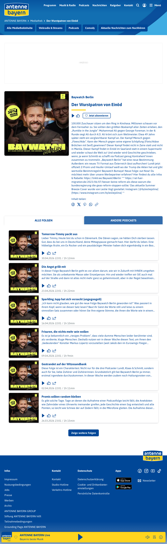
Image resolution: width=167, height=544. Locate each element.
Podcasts (84, 5)
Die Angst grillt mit (54, 266)
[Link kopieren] (96, 204)
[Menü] (155, 5)
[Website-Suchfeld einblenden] (138, 5)
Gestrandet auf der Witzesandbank (64, 364)
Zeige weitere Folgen (83, 432)
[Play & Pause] (72, 115)
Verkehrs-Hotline (62, 489)
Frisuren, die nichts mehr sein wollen (65, 331)
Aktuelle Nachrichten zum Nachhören (123, 27)
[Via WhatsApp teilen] (91, 204)
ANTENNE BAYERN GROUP (20, 511)
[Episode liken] (78, 115)
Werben (9, 500)
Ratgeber (115, 5)
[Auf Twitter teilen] (79, 204)
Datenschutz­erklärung (91, 479)
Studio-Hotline (60, 484)
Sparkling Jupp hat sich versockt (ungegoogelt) (71, 299)
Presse (8, 495)
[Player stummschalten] (147, 537)
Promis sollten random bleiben (61, 396)
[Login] (144, 5)
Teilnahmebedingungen (18, 521)
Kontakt (128, 5)
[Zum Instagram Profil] (146, 471)
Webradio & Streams (50, 27)
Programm (50, 5)
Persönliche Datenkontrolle (94, 493)
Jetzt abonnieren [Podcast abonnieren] (96, 115)
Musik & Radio (67, 5)
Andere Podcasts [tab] (123, 220)
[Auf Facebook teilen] (73, 204)
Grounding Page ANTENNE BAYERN (25, 526)
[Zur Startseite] (153, 460)
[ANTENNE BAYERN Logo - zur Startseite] (16, 9)
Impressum (10, 479)
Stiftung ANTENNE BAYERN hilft (22, 516)
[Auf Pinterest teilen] (85, 204)
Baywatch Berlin (82, 97)
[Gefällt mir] (49, 253)
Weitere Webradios (129, 537)
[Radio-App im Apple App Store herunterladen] (123, 480)
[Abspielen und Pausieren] (80, 537)
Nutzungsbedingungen (17, 484)
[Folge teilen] (54, 253)
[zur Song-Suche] (154, 537)
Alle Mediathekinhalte (20, 27)
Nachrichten (99, 5)
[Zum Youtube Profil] (153, 471)
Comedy (90, 27)
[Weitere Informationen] (161, 537)
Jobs (6, 489)
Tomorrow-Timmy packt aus (59, 234)
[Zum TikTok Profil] (159, 471)
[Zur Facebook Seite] (140, 471)
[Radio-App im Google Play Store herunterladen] (123, 487)
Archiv (8, 505)
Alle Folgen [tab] (44, 220)
